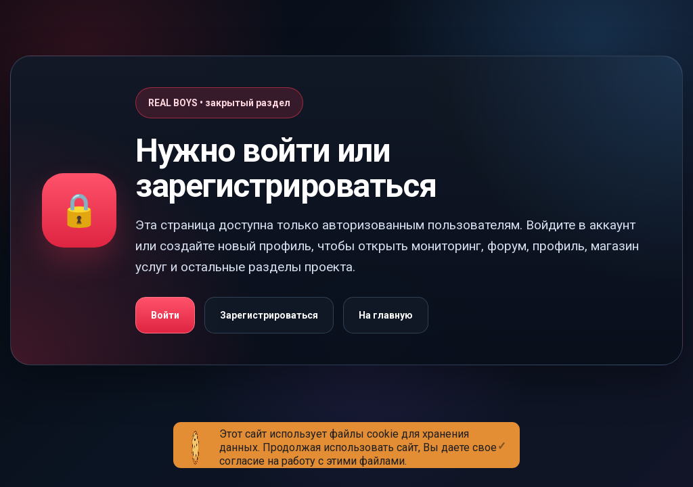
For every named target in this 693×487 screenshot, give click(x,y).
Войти (165, 315)
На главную (386, 315)
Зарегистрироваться (269, 315)
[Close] (501, 435)
